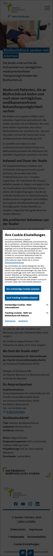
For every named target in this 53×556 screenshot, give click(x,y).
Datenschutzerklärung (14, 262)
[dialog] (26, 278)
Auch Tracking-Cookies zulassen (22, 297)
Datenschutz (10, 321)
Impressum (23, 321)
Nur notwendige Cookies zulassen (23, 288)
